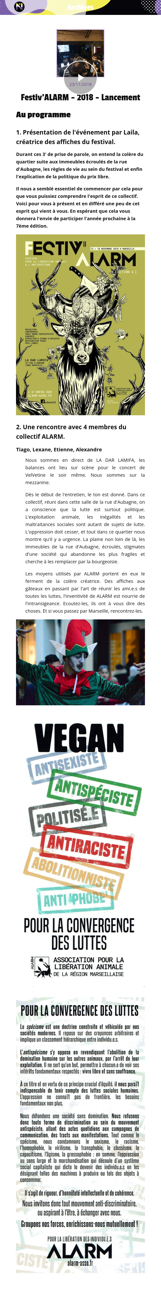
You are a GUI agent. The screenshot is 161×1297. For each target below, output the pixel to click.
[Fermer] (7, 7)
